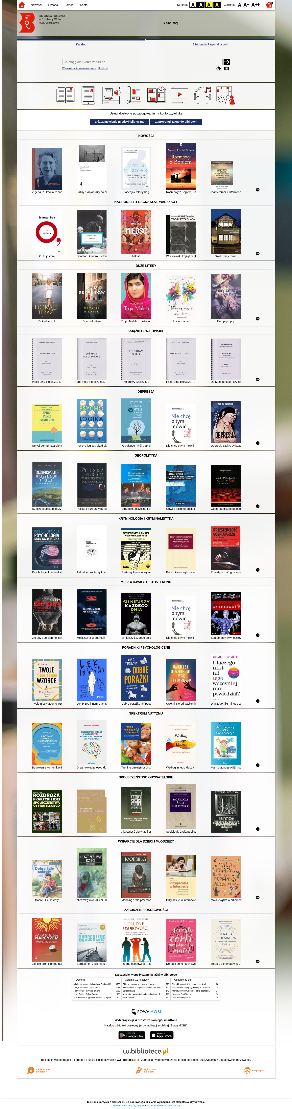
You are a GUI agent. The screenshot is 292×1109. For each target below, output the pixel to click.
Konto (83, 5)
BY (217, 4)
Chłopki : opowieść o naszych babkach (140, 984)
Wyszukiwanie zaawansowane (79, 68)
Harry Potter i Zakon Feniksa (86, 994)
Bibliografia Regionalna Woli (210, 44)
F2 (255, 4)
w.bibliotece (127, 1059)
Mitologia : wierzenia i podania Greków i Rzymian (95, 984)
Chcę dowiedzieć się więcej (127, 1105)
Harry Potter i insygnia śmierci (87, 991)
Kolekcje (103, 68)
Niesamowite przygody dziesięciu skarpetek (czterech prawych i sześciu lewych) (109, 997)
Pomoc (68, 5)
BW (201, 4)
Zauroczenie (128, 997)
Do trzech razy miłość (181, 997)
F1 (246, 4)
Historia (53, 5)
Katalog (81, 44)
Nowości (36, 5)
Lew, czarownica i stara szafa (87, 988)
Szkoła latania (129, 991)
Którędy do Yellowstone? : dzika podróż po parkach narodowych (200, 991)
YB (209, 4)
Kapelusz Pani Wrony (181, 994)
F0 (239, 4)
